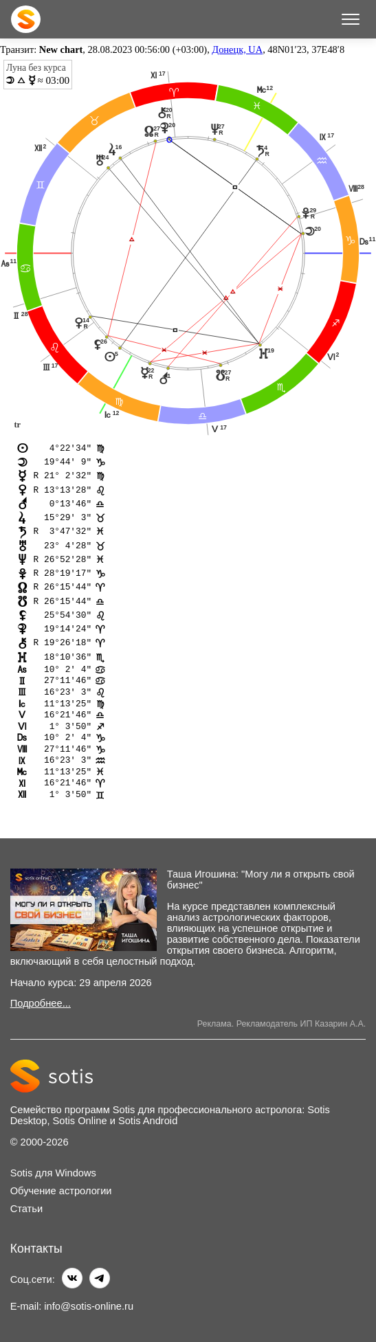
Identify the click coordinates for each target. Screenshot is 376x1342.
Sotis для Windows (53, 1173)
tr (17, 424)
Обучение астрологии (61, 1191)
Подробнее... (40, 1003)
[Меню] (350, 19)
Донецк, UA (237, 49)
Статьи (26, 1209)
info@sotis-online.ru (88, 1306)
